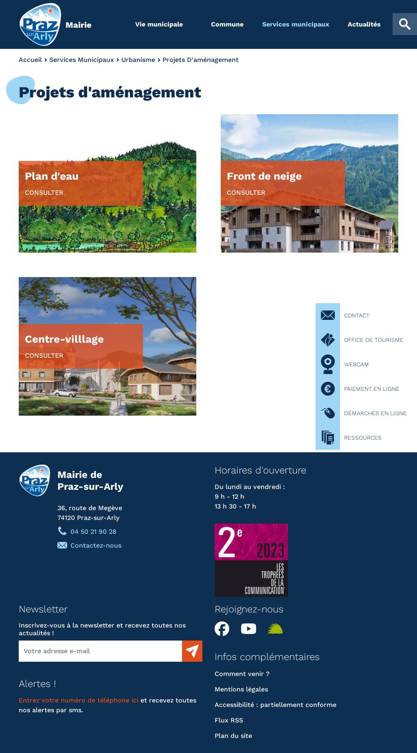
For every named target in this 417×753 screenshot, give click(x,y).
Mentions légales (241, 689)
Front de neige (264, 183)
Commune (227, 24)
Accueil (30, 60)
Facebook (225, 629)
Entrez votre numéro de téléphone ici (78, 700)
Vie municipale (159, 24)
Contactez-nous (95, 545)
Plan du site (233, 736)
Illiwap (278, 629)
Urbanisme (138, 60)
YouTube (251, 629)
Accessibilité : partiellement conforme (275, 705)
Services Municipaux (81, 60)
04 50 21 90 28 (93, 531)
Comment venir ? (242, 674)
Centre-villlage (64, 346)
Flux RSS (229, 720)
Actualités (364, 24)
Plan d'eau (52, 183)
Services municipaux (295, 24)
